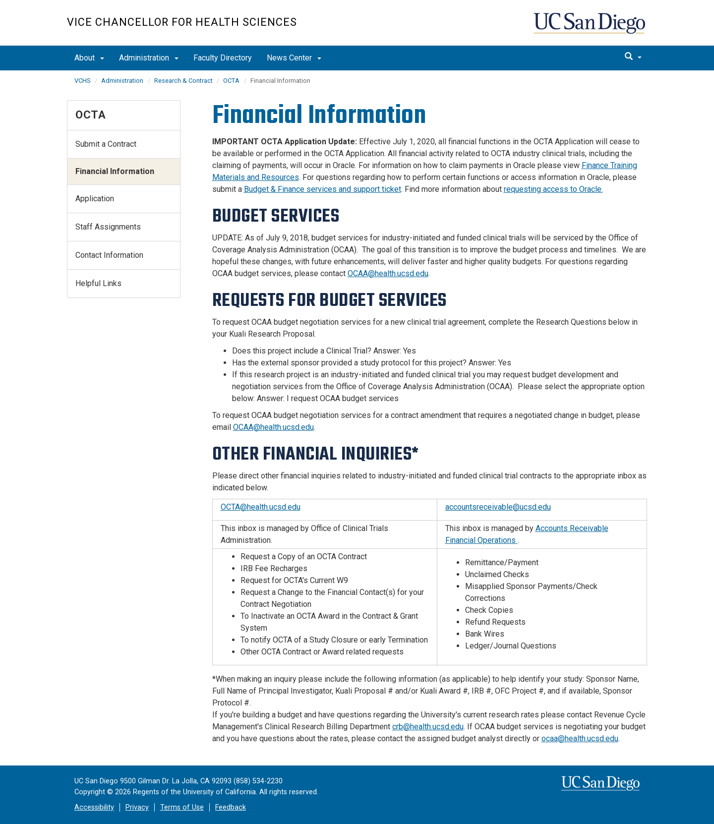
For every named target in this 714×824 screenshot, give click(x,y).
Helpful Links (98, 283)
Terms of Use (182, 807)
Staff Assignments (108, 227)
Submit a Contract (105, 144)
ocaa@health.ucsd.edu (579, 738)
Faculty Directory (222, 57)
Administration (148, 57)
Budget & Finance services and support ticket (322, 189)
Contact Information (109, 255)
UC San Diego (590, 28)
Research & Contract (184, 80)
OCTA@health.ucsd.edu (260, 507)
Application (94, 198)
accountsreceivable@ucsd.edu (498, 507)
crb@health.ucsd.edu (428, 726)
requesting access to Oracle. (553, 189)
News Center (294, 57)
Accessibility (94, 807)
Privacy (137, 807)
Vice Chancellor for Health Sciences (182, 22)
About (89, 57)
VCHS (82, 80)
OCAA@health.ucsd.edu (388, 273)
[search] (633, 57)
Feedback (230, 807)
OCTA (231, 80)
